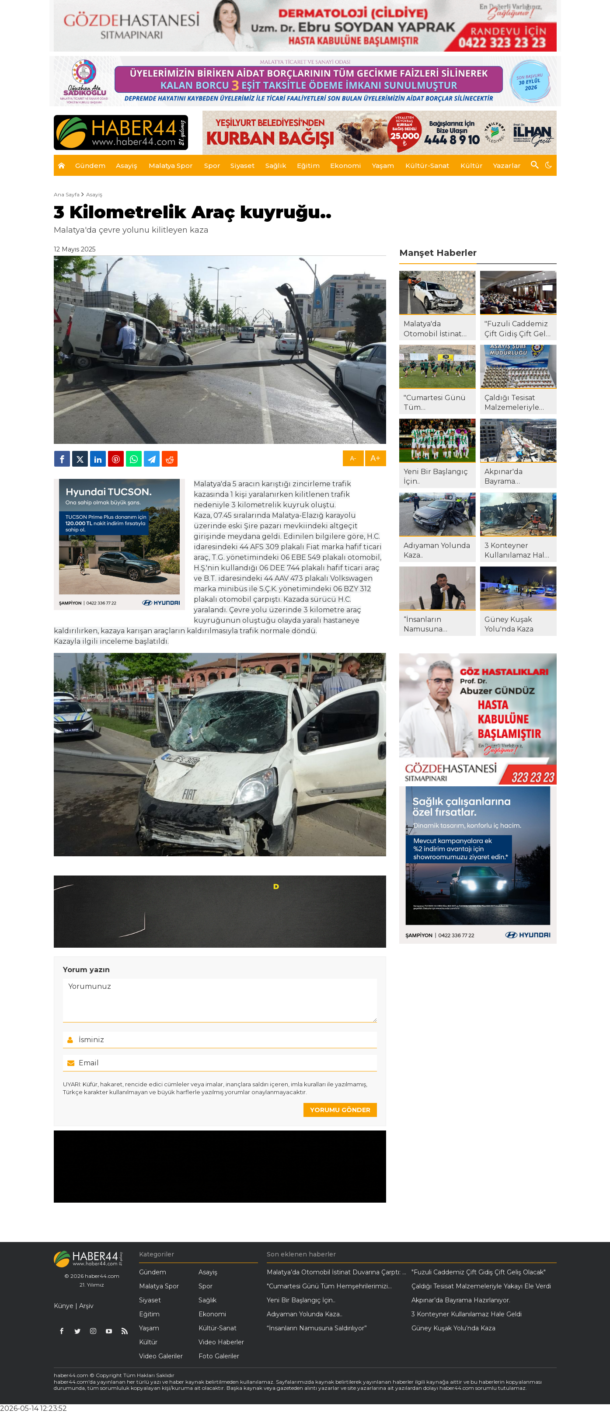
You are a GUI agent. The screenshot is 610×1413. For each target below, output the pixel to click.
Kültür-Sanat (218, 1328)
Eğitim (149, 1314)
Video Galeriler (161, 1356)
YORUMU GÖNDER (340, 1110)
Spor (206, 1286)
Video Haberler (221, 1342)
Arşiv (86, 1306)
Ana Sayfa (67, 195)
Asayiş (94, 195)
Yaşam (149, 1328)
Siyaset (150, 1300)
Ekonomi (212, 1314)
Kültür (148, 1342)
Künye (63, 1306)
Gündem (152, 1272)
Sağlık (207, 1300)
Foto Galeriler (219, 1356)
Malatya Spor (159, 1286)
